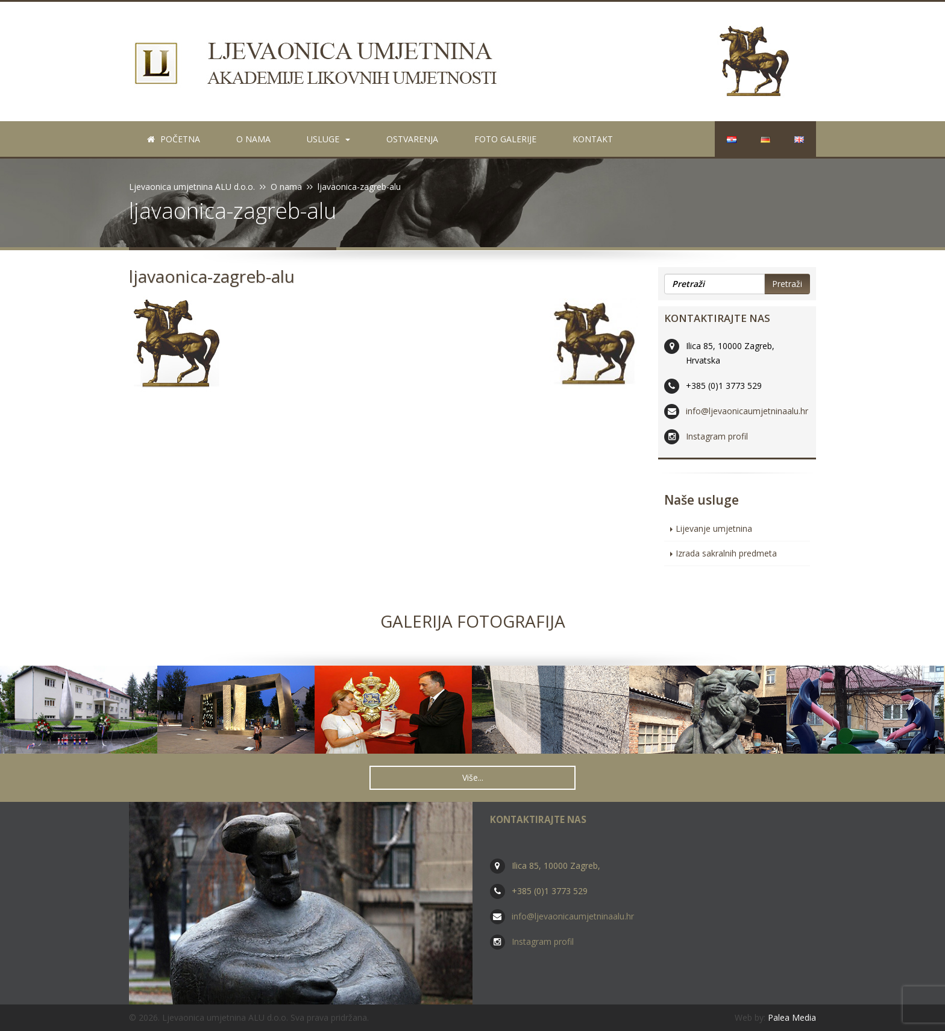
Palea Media (792, 1017)
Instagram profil (717, 436)
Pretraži (787, 283)
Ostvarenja (412, 139)
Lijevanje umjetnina (714, 528)
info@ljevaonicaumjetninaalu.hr (747, 411)
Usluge (328, 139)
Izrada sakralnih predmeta (726, 553)
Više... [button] (472, 777)
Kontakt (593, 139)
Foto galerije (505, 139)
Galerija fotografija (472, 621)
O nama (253, 139)
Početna (173, 139)
